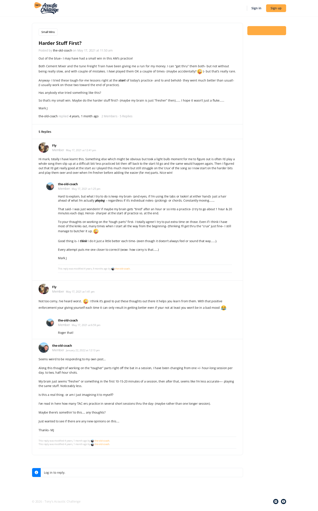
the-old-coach (122, 267)
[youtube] (283, 500)
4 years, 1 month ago (83, 115)
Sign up (276, 8)
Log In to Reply (267, 30)
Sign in (256, 8)
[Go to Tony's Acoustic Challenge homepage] (46, 8)
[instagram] (275, 500)
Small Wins (48, 32)
